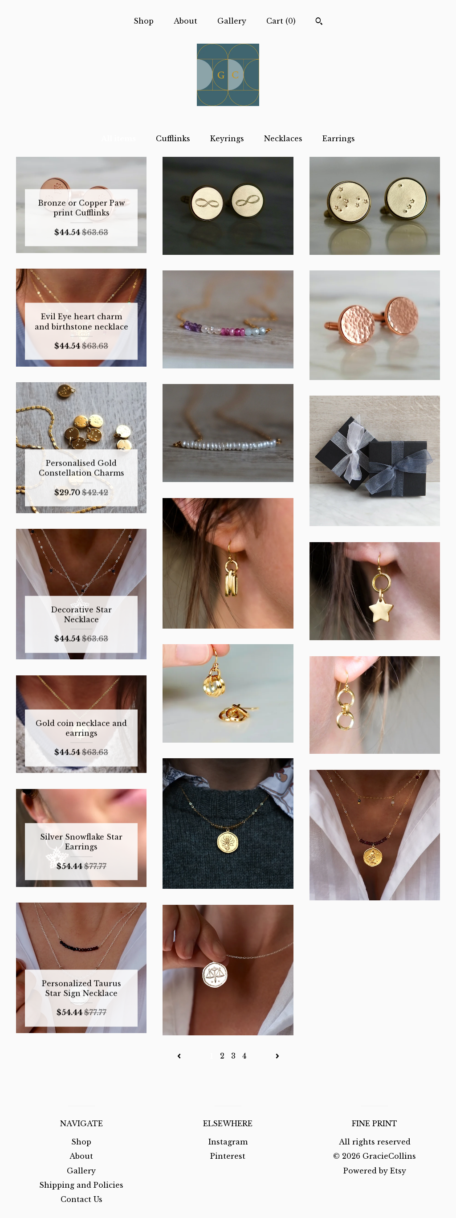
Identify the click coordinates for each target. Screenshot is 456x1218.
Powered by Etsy (374, 1170)
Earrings (338, 138)
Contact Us (81, 1199)
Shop (144, 20)
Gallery (231, 20)
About (185, 20)
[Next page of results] (277, 1055)
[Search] (319, 22)
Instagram (228, 1141)
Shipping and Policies (81, 1185)
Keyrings (227, 138)
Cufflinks (173, 138)
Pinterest (227, 1156)
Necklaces (283, 138)
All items (118, 138)
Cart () (281, 20)
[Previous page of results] (180, 1055)
